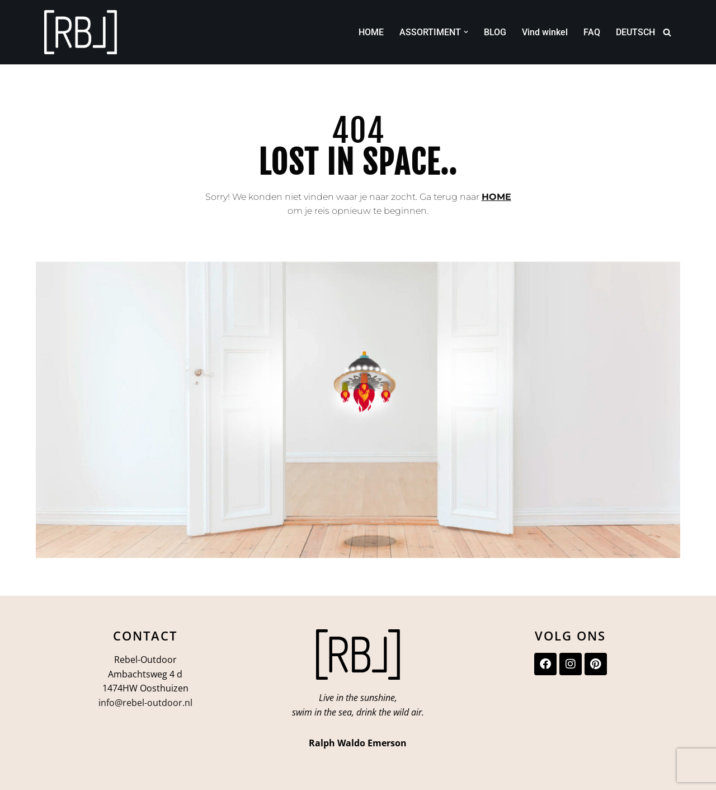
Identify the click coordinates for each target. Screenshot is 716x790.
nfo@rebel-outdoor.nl (146, 702)
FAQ (591, 32)
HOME (371, 32)
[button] (466, 32)
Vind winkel (545, 32)
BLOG (495, 32)
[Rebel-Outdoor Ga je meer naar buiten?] (80, 32)
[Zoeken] (667, 32)
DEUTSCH (635, 32)
